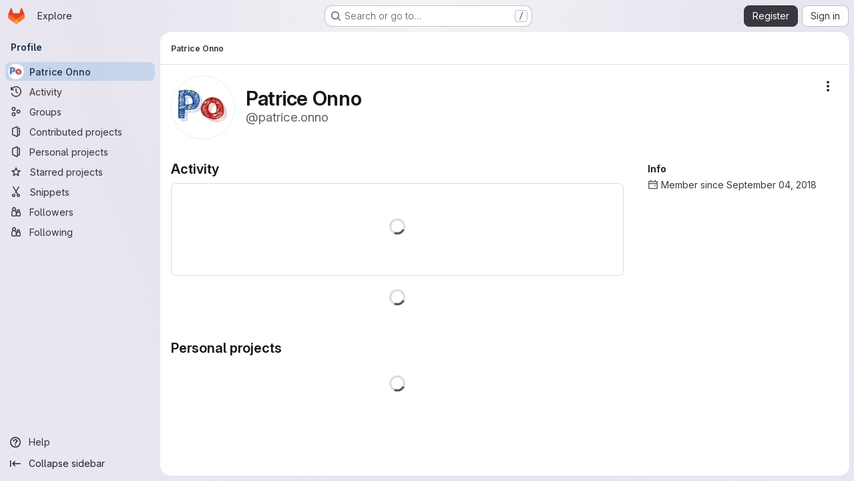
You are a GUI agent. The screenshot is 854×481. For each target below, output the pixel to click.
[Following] (80, 231)
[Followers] (80, 211)
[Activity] (80, 91)
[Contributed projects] (80, 131)
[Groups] (80, 111)
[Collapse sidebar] (80, 463)
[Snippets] (80, 191)
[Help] (80, 442)
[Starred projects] (80, 171)
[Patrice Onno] (80, 71)
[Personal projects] (80, 151)
